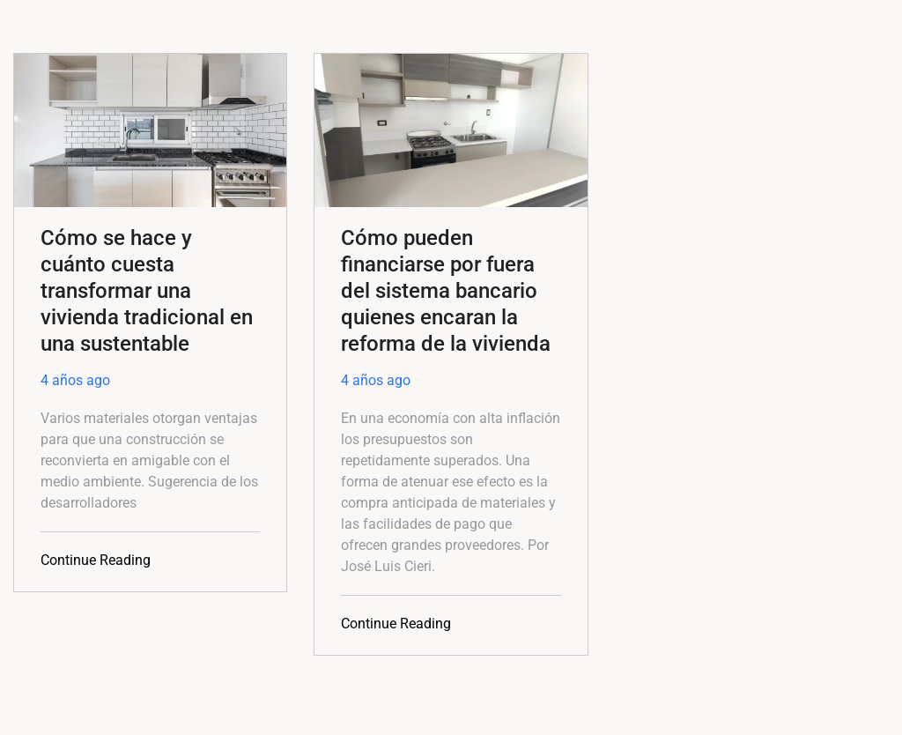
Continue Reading (96, 560)
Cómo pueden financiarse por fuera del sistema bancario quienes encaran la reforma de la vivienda (446, 291)
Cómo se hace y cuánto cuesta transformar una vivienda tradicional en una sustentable (147, 291)
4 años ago (75, 380)
